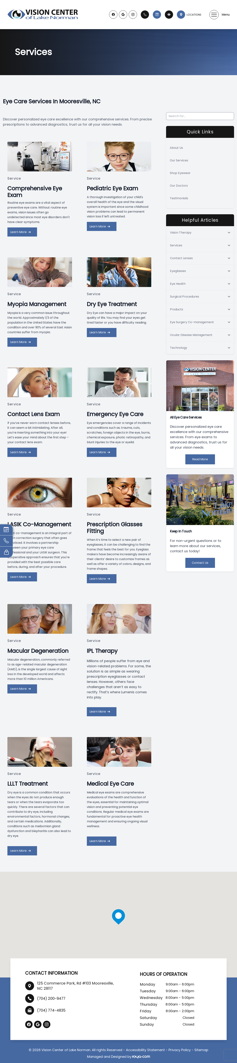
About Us (176, 148)
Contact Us (200, 563)
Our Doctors (179, 185)
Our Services (179, 160)
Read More (200, 459)
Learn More (21, 231)
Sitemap (201, 1046)
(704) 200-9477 (51, 995)
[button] (214, 14)
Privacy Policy (179, 1046)
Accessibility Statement (145, 1046)
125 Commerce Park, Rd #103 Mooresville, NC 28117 (75, 982)
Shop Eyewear (180, 173)
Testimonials (179, 198)
